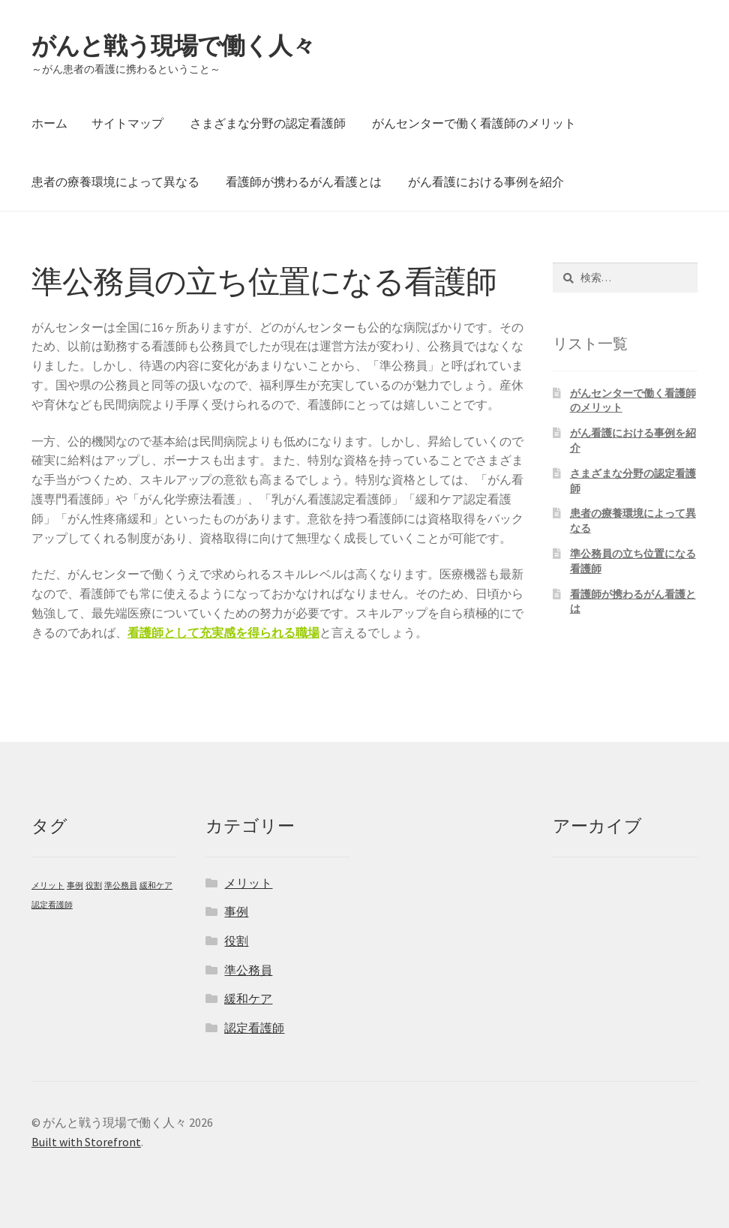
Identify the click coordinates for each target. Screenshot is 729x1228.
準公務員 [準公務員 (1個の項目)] (120, 885)
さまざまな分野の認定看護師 (268, 123)
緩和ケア (248, 998)
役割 (236, 940)
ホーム (50, 123)
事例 (236, 911)
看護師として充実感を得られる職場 (224, 632)
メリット (248, 882)
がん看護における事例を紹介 (486, 181)
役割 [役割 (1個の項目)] (94, 885)
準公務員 (248, 969)
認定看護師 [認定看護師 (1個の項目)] (52, 905)
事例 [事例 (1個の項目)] (75, 885)
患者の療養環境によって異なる (116, 181)
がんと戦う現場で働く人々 (173, 46)
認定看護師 (254, 1027)
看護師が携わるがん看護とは (304, 181)
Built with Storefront (86, 1141)
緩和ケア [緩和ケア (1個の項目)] (156, 885)
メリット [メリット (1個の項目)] (48, 885)
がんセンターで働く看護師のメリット (474, 123)
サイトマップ (128, 123)
